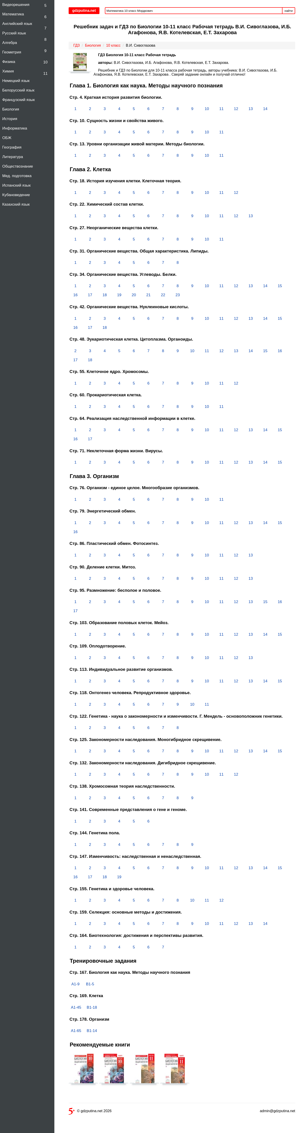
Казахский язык (16, 204)
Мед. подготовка (16, 176)
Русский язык (14, 33)
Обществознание (17, 166)
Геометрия (11, 52)
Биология (10, 109)
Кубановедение (16, 195)
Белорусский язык (18, 90)
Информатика (14, 128)
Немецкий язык (15, 81)
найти (289, 10)
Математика (13, 14)
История (9, 119)
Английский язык (17, 24)
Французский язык (18, 100)
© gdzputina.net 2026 (90, 1112)
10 (45, 62)
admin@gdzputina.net (277, 1111)
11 (45, 73)
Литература (12, 157)
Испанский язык (16, 185)
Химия (8, 71)
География (12, 147)
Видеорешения (15, 4)
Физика (8, 62)
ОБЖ (6, 138)
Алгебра (9, 43)
